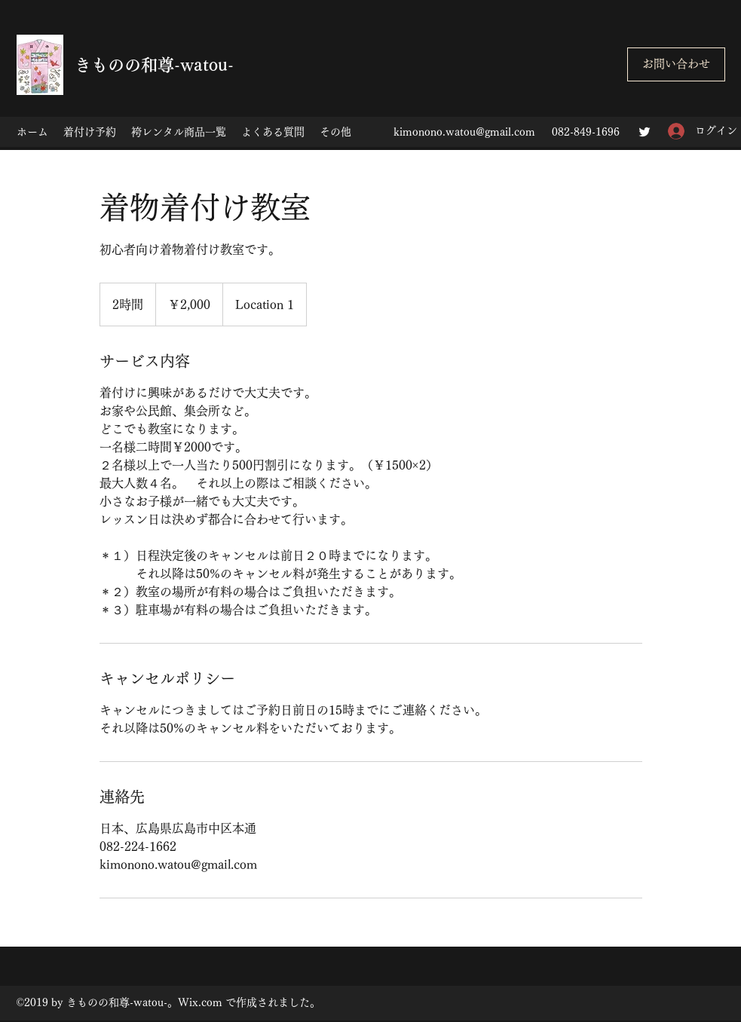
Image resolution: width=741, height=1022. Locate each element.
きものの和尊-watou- (154, 65)
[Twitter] (644, 131)
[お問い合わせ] (676, 64)
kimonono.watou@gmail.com (464, 132)
